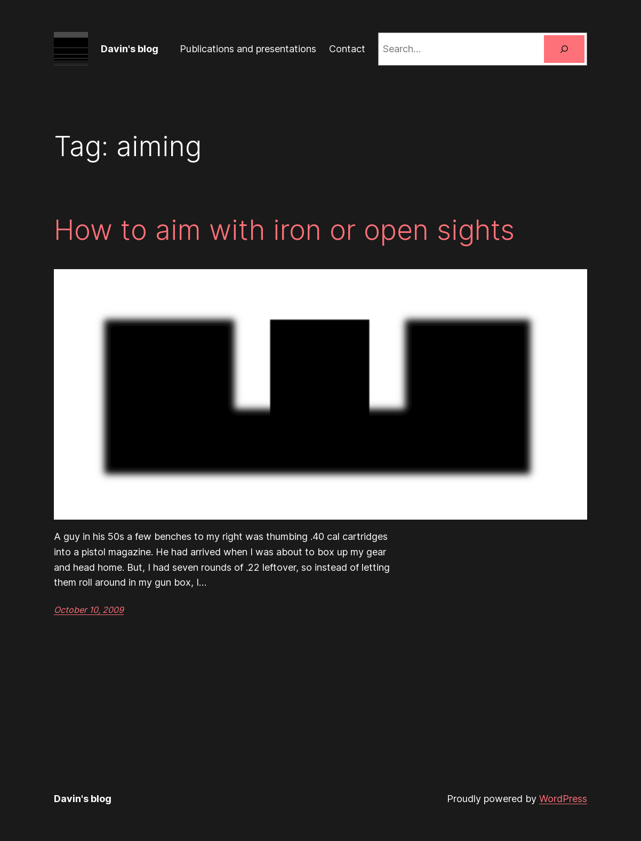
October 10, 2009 (89, 609)
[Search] (564, 49)
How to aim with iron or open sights (284, 230)
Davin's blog (129, 48)
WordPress (563, 798)
